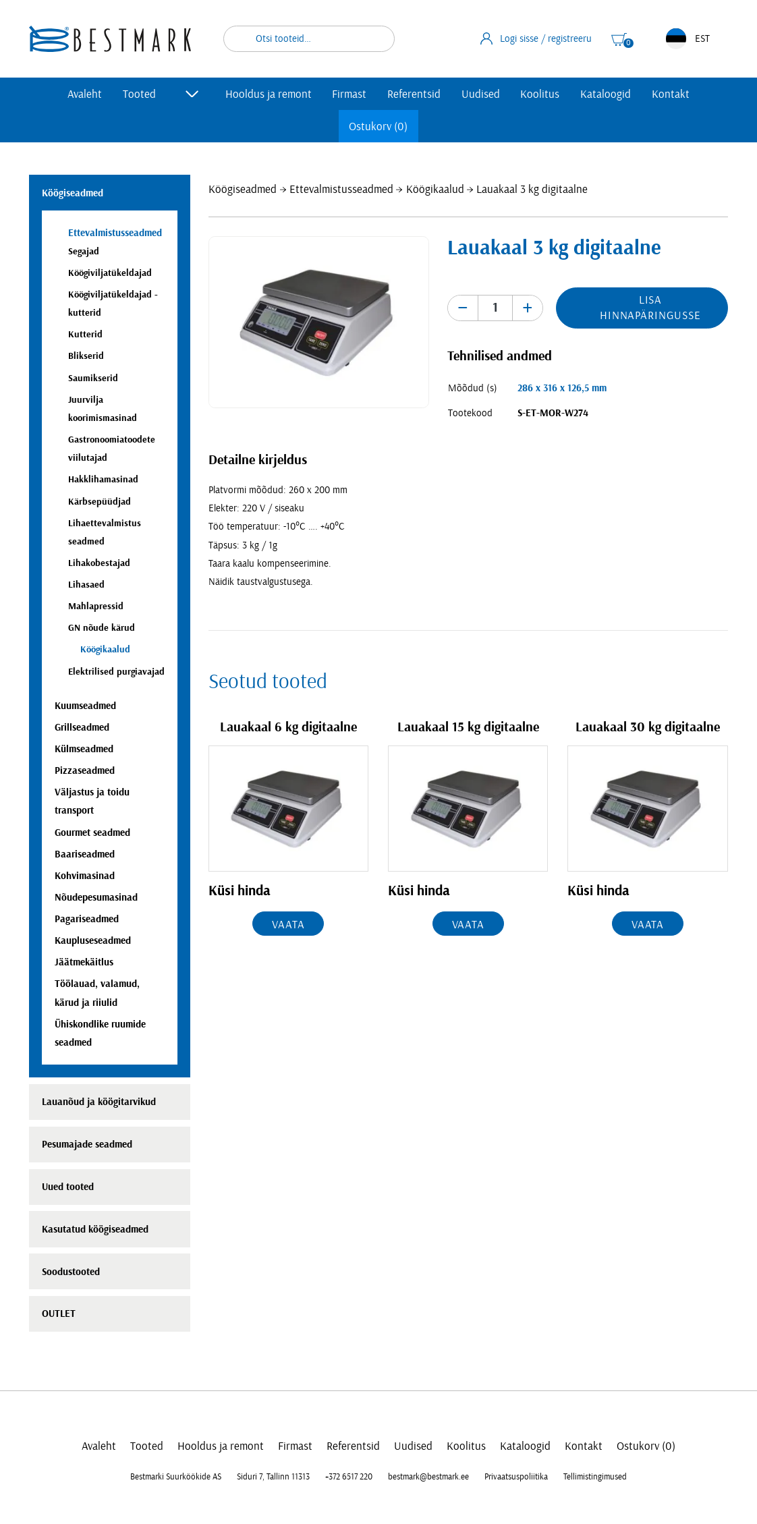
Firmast (349, 94)
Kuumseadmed (85, 706)
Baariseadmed (85, 854)
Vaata (288, 924)
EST (688, 38)
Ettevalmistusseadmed (341, 189)
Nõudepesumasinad (96, 898)
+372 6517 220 (348, 1476)
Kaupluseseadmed (93, 941)
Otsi (376, 39)
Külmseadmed (84, 749)
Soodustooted (71, 1272)
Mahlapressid (95, 606)
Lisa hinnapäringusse (650, 307)
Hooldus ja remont (268, 94)
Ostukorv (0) (378, 126)
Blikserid (86, 356)
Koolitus (539, 94)
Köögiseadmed (242, 189)
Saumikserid (93, 378)
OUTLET (59, 1314)
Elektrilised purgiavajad (116, 672)
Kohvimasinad (85, 876)
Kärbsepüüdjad (99, 502)
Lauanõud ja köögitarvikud (99, 1102)
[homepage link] (110, 39)
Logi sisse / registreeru (536, 38)
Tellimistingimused (595, 1476)
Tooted (139, 94)
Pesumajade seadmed (87, 1144)
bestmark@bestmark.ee (428, 1476)
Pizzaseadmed (85, 771)
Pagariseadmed (87, 919)
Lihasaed (86, 585)
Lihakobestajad (99, 563)
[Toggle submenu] (192, 94)
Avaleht (84, 94)
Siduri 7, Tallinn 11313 (273, 1476)
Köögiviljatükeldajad (110, 273)
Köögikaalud (435, 189)
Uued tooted (68, 1187)
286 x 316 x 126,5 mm (562, 388)
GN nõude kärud (101, 628)
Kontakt (671, 94)
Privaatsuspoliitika (516, 1476)
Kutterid (85, 334)
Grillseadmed (82, 728)
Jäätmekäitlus (84, 962)
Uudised (480, 94)
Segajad (83, 251)
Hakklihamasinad (103, 479)
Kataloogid (605, 94)
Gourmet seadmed (92, 833)
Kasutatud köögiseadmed (95, 1229)
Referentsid (414, 94)
